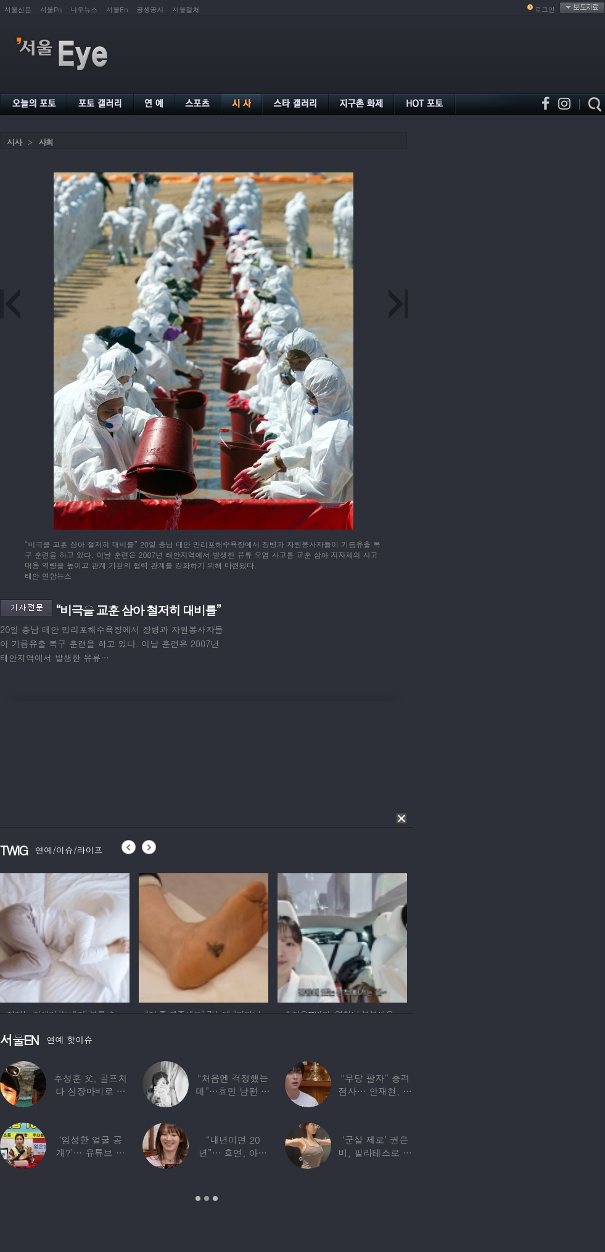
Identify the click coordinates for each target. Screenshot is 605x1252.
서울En (117, 9)
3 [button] (215, 1198)
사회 (45, 142)
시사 (14, 142)
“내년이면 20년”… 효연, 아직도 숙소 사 (233, 1152)
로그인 (545, 9)
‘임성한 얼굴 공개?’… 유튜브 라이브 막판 (90, 1152)
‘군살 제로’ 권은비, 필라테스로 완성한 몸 (375, 1152)
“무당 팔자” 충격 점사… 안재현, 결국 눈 (375, 1091)
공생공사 (150, 9)
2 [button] (206, 1198)
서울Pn (51, 9)
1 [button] (197, 1198)
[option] (65, 936)
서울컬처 (186, 9)
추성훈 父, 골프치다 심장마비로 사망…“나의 (90, 1091)
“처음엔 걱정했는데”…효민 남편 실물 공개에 (232, 1091)
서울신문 (17, 9)
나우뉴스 (83, 9)
